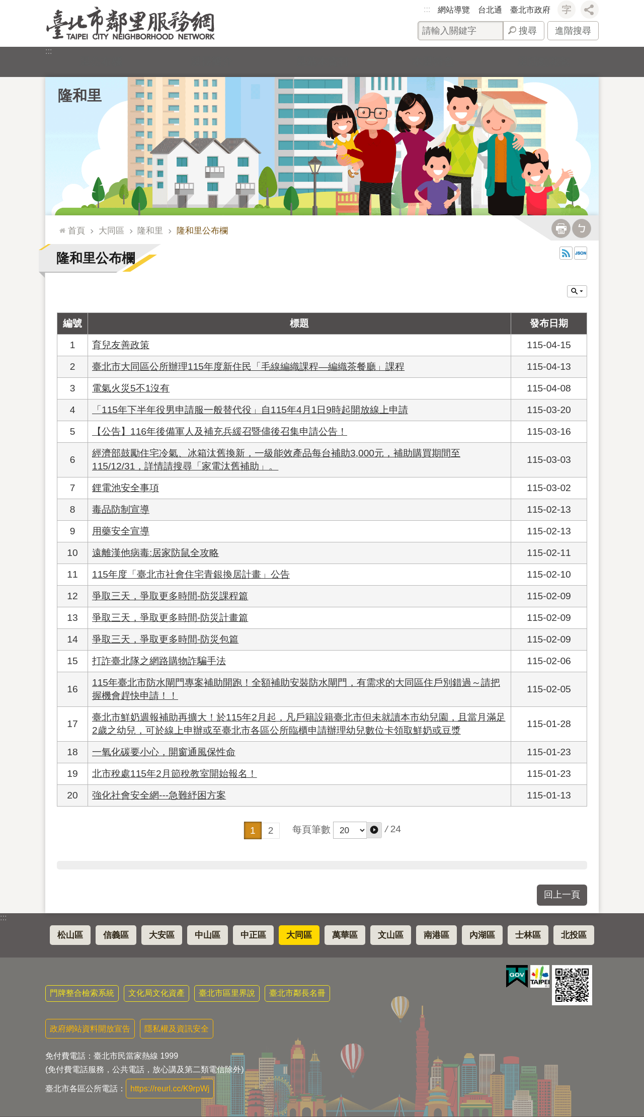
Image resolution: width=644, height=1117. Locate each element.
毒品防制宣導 (120, 509)
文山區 (391, 935)
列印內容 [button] (561, 228)
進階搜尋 (573, 31)
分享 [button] (590, 10)
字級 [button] (566, 10)
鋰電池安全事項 (125, 488)
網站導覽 (454, 10)
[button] (374, 830)
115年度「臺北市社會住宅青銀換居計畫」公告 (191, 574)
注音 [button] (581, 228)
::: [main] (60, 226)
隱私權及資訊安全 (176, 1028)
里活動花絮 (543, 61)
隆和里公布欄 (202, 230)
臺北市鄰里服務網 (130, 23)
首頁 (76, 230)
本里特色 (433, 61)
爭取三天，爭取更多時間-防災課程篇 (170, 596)
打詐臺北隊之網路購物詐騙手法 (159, 661)
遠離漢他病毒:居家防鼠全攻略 (155, 552)
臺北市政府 (530, 10)
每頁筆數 (311, 829)
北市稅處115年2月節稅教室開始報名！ (174, 773)
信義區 (116, 935)
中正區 (253, 935)
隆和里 (80, 96)
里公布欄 (100, 61)
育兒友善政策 (120, 345)
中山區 (207, 935)
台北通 (490, 10)
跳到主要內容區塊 (5, 5)
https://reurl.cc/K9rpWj (169, 1088)
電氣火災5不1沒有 (131, 388)
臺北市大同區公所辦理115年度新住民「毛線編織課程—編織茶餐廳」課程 (248, 366)
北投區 (574, 935)
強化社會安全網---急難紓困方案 (159, 795)
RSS (566, 253)
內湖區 (482, 935)
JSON (580, 253)
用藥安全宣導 (120, 531)
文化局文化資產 (156, 993)
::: (427, 9)
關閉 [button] (577, 291)
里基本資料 (322, 61)
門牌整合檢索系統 (82, 993)
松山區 (70, 935)
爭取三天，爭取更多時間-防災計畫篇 (170, 617)
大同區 (111, 230)
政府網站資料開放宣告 (90, 1028)
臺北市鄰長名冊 (297, 993)
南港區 (436, 935)
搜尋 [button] (528, 31)
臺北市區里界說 (227, 993)
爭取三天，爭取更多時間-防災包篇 (165, 639)
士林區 (528, 935)
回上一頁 (562, 895)
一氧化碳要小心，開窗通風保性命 (163, 752)
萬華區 (345, 935)
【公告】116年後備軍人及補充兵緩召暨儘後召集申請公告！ (219, 431)
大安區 (162, 935)
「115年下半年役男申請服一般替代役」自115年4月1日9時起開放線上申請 (250, 410)
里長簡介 (211, 61)
